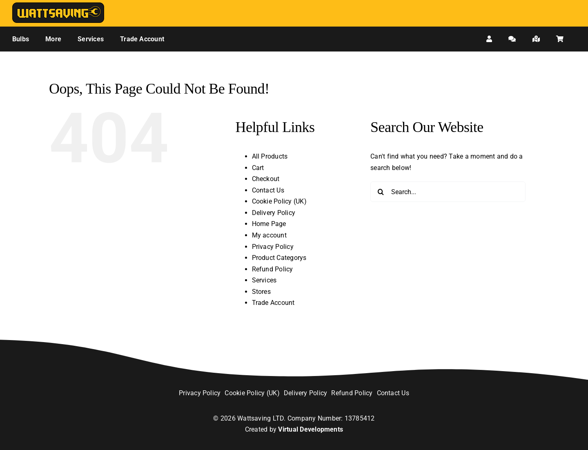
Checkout (266, 179)
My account (269, 235)
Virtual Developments (310, 429)
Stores (261, 292)
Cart (258, 168)
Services (264, 280)
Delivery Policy (274, 213)
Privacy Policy (273, 247)
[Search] (380, 191)
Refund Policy (272, 269)
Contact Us (268, 190)
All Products (270, 156)
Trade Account (273, 303)
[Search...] (448, 191)
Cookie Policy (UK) (279, 201)
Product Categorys (279, 258)
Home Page (269, 224)
